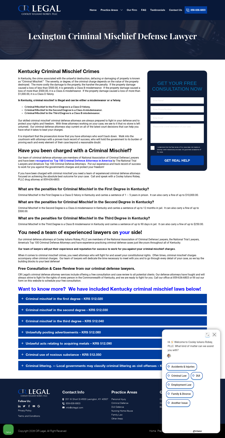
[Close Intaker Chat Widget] (214, 334)
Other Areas (117, 418)
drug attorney (32, 179)
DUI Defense (117, 406)
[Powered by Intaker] (197, 431)
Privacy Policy (24, 410)
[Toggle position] (207, 334)
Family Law (116, 414)
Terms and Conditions (29, 416)
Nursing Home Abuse (122, 410)
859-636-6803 (181, 277)
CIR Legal (39, 10)
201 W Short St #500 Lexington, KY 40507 (86, 399)
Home (152, 430)
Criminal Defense (119, 403)
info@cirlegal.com (74, 407)
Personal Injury (118, 399)
